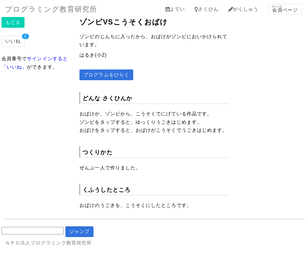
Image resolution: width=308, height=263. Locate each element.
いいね (13, 41)
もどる (13, 22)
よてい (175, 9)
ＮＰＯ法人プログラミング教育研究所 (48, 242)
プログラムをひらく (106, 74)
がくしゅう (243, 9)
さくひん (206, 9)
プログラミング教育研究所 (51, 9)
